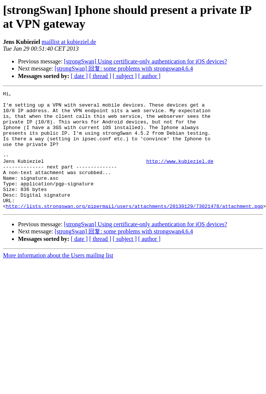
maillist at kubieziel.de (69, 42)
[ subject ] (125, 76)
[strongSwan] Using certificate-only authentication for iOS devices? (145, 61)
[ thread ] (100, 76)
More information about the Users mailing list (58, 279)
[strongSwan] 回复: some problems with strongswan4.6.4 (124, 68)
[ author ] (149, 76)
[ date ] (79, 76)
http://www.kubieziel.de (179, 175)
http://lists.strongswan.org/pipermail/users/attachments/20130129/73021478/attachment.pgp (134, 229)
